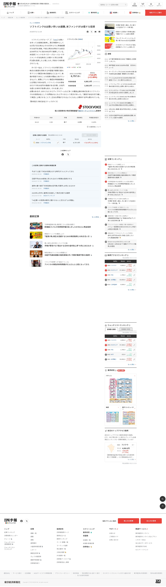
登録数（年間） (126, 329)
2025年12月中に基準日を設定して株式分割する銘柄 (51, 193)
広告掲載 (34, 573)
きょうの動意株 (20, 17)
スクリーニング (73, 12)
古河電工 (113, 280)
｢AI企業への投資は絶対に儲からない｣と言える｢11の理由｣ (53, 200)
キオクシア (114, 270)
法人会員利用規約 (91, 575)
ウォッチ (151, 4)
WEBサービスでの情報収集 (49, 573)
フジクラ (113, 265)
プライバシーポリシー (69, 573)
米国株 (114, 13)
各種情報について (95, 127)
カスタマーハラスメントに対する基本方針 (125, 573)
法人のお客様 (152, 521)
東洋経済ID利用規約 (149, 573)
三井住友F (114, 284)
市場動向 (46, 174)
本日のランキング (49, 195)
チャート (142, 5)
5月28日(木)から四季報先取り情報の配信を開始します (36, 4)
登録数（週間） (111, 329)
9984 (80, 39)
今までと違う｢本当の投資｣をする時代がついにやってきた (53, 171)
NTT (112, 354)
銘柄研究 (52, 13)
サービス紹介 (23, 573)
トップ (10, 12)
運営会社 (13, 573)
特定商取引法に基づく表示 (98, 573)
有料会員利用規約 (75, 575)
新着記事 (10, 17)
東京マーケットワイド (86, 111)
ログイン (159, 4)
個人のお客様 (131, 521)
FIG (112, 275)
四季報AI (134, 13)
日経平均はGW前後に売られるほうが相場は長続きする (52, 178)
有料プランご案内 (155, 12)
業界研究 (93, 12)
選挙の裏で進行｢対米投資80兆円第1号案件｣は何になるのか (53, 186)
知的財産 (83, 573)
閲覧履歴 (134, 4)
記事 (31, 13)
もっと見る (95, 216)
